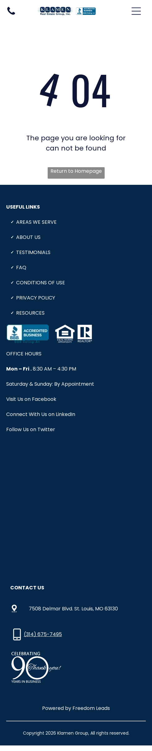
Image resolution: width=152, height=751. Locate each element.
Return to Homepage (76, 171)
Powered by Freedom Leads (76, 708)
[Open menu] (136, 11)
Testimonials (33, 252)
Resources (30, 312)
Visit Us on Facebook (31, 399)
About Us (28, 237)
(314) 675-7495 (43, 634)
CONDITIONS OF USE (40, 282)
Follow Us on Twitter (30, 429)
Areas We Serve (36, 222)
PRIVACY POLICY (35, 297)
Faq (21, 267)
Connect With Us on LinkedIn (40, 414)
